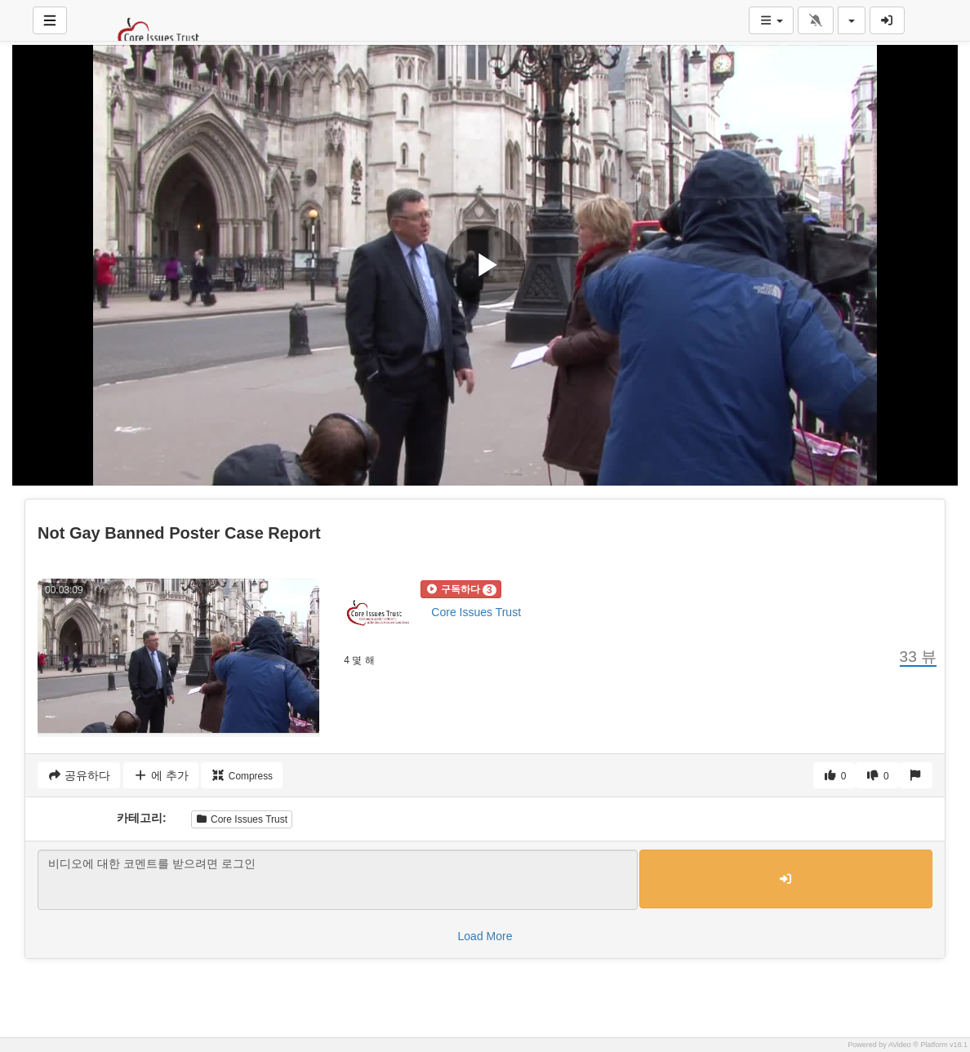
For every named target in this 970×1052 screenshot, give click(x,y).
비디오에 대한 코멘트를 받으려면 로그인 (338, 880)
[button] (460, 589)
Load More (485, 936)
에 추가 (160, 775)
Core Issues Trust (476, 612)
